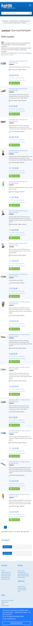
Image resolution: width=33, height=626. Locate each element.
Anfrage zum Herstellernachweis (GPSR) (17, 80)
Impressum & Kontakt (7, 600)
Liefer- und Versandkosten (22, 571)
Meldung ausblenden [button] (16, 623)
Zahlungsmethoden (23, 574)
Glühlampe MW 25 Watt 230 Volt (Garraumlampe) (18, 120)
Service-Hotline (22, 590)
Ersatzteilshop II (5, 579)
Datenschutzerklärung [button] (9, 618)
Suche (3, 570)
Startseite (5, 21)
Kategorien (7, 547)
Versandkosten (21, 77)
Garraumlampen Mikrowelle (12, 23)
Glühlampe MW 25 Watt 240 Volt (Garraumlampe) (18, 211)
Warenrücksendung (23, 575)
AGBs (2, 604)
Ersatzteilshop (14, 21)
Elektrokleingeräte (24, 21)
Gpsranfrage (21, 577)
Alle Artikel (7, 553)
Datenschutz (4, 602)
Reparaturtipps (22, 588)
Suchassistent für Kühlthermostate (6, 573)
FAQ (19, 591)
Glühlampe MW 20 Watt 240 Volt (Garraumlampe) (18, 89)
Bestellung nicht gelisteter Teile (5, 576)
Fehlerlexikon (22, 53)
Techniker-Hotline (8, 55)
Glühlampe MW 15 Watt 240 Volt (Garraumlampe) (18, 62)
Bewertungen (5, 605)
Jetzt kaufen (14, 83)
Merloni (24, 23)
